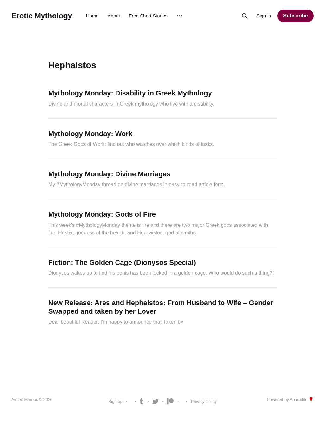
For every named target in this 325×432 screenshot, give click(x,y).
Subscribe (295, 15)
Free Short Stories (148, 15)
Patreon (170, 401)
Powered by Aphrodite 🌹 (290, 399)
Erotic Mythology (41, 16)
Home (92, 15)
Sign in (263, 15)
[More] (179, 16)
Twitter (155, 401)
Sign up (116, 401)
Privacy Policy (204, 401)
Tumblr (142, 401)
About (114, 15)
